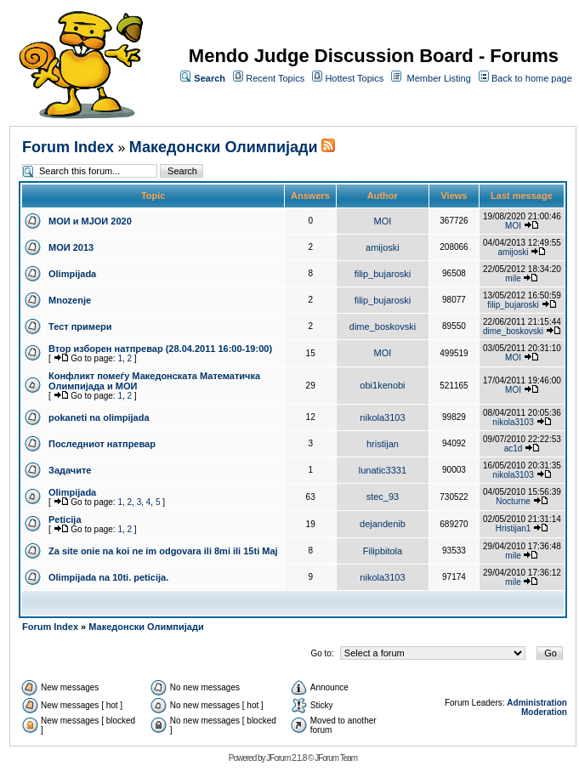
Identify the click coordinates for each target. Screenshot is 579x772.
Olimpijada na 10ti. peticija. (108, 577)
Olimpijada (72, 274)
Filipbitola (382, 551)
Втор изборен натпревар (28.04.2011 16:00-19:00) (160, 348)
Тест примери (80, 326)
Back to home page (531, 78)
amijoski (383, 247)
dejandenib (383, 524)
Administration (537, 702)
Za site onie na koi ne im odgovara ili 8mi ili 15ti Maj (163, 551)
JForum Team (336, 758)
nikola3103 (382, 417)
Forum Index (68, 147)
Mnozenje (69, 300)
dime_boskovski (382, 326)
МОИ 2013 (71, 247)
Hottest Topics (354, 78)
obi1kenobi (382, 385)
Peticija (65, 519)
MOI (383, 221)
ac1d (513, 448)
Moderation (544, 712)
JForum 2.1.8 (286, 758)
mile (512, 278)
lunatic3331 (382, 470)
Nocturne (513, 501)
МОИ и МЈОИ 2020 (90, 221)
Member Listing (439, 78)
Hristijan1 (513, 528)
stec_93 (383, 496)
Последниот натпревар (102, 444)
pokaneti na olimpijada (99, 417)
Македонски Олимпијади (223, 147)
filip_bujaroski (383, 274)
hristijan (382, 444)
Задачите (70, 470)
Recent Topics (275, 78)
